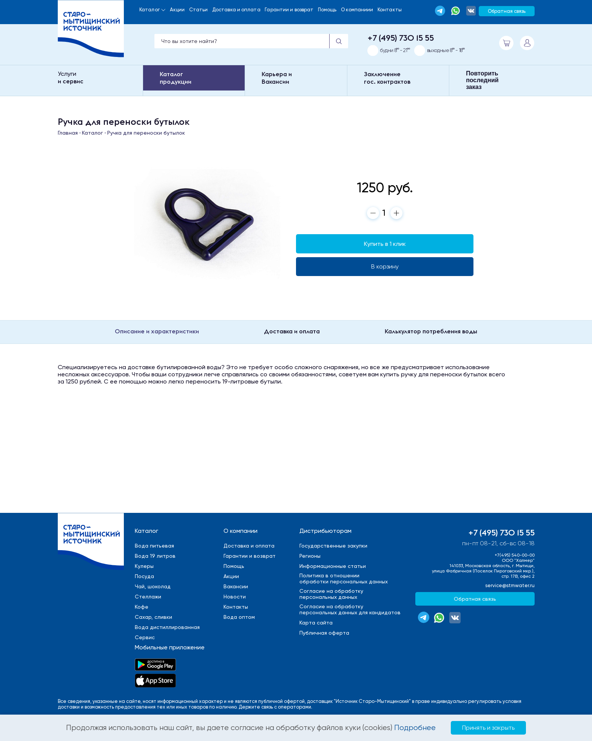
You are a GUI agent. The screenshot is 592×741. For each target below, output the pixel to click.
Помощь (327, 9)
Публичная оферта (324, 633)
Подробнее (415, 727)
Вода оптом (239, 617)
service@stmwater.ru (510, 585)
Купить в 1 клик (385, 243)
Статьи (198, 9)
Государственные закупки (333, 546)
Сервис (145, 637)
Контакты (390, 9)
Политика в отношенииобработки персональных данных (343, 578)
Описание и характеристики (157, 331)
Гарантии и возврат (289, 9)
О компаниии (357, 9)
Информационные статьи (332, 566)
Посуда (144, 576)
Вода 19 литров (155, 556)
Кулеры (144, 566)
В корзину (385, 266)
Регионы (310, 556)
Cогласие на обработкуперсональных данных (331, 594)
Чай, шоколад (153, 586)
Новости (235, 597)
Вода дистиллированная (167, 627)
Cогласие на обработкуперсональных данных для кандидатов (350, 609)
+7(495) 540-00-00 (515, 555)
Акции (177, 9)
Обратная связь (507, 11)
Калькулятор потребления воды (431, 331)
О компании (240, 530)
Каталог (149, 9)
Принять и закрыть (488, 727)
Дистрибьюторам (325, 530)
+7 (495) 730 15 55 (400, 37)
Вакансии (236, 586)
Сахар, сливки (153, 617)
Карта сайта (316, 623)
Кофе (141, 607)
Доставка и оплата (236, 9)
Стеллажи (148, 597)
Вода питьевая (154, 546)
